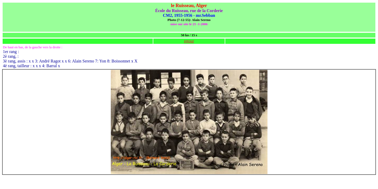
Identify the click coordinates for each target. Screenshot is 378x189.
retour (189, 41)
